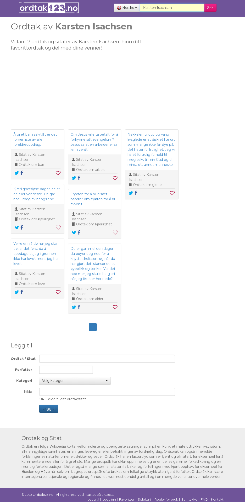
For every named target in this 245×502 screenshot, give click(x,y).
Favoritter (126, 499)
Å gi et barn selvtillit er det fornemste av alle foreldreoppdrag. (35, 139)
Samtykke (189, 499)
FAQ (204, 499)
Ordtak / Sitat (23, 359)
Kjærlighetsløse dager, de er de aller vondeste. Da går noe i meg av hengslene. (36, 194)
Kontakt (217, 499)
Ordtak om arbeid (91, 169)
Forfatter (23, 370)
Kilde (28, 392)
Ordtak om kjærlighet (37, 219)
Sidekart (144, 499)
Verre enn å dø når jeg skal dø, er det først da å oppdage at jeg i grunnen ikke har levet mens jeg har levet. (36, 253)
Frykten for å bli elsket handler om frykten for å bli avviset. (93, 199)
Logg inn (109, 499)
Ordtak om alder (89, 299)
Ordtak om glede (147, 185)
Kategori (24, 381)
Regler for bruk (166, 499)
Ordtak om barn (32, 164)
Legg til (48, 409)
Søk (210, 8)
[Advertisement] (92, 92)
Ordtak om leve (32, 284)
